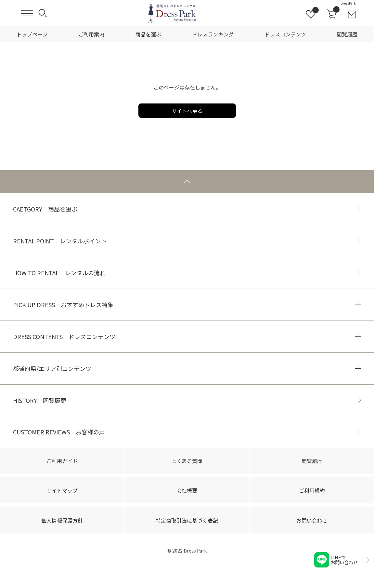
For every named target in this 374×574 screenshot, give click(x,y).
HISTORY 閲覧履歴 (39, 400)
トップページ (32, 34)
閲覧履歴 (347, 34)
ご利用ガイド (62, 461)
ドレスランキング (213, 34)
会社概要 (186, 490)
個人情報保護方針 (62, 520)
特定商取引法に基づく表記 (187, 520)
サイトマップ (62, 490)
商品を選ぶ (148, 34)
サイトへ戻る (187, 111)
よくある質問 (186, 461)
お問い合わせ (312, 520)
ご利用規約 (312, 490)
